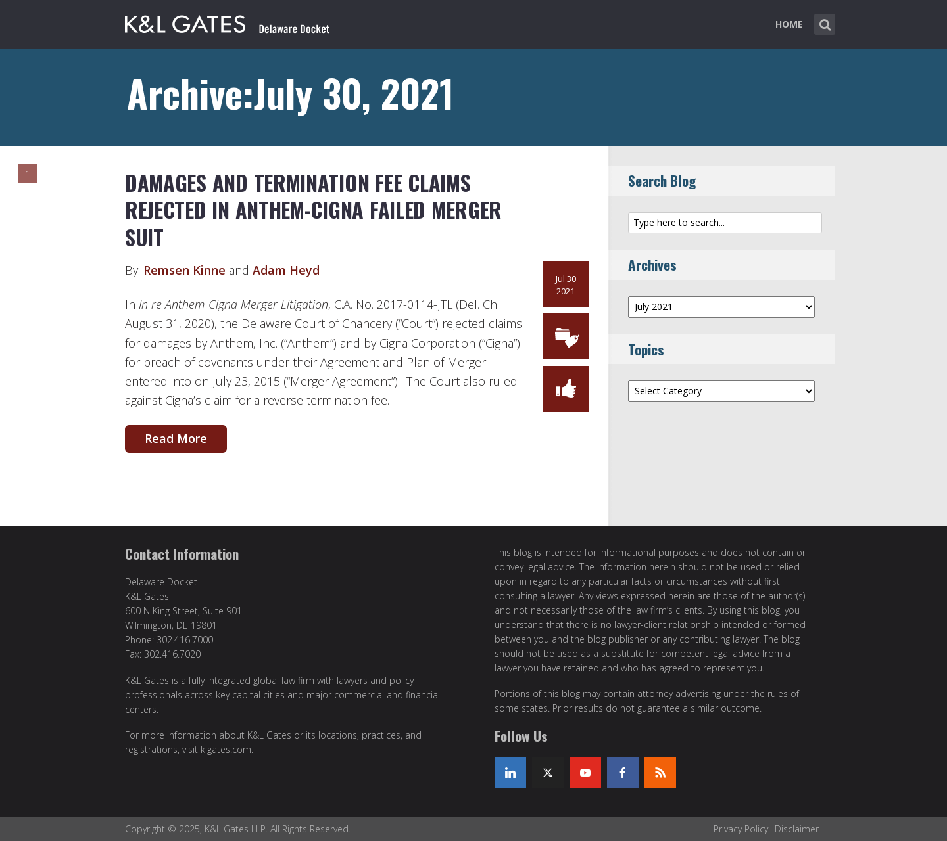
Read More (176, 438)
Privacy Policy (741, 829)
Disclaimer (797, 829)
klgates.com (226, 749)
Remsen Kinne (184, 270)
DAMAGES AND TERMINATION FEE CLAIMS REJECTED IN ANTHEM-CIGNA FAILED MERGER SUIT (313, 209)
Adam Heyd (286, 270)
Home (789, 24)
